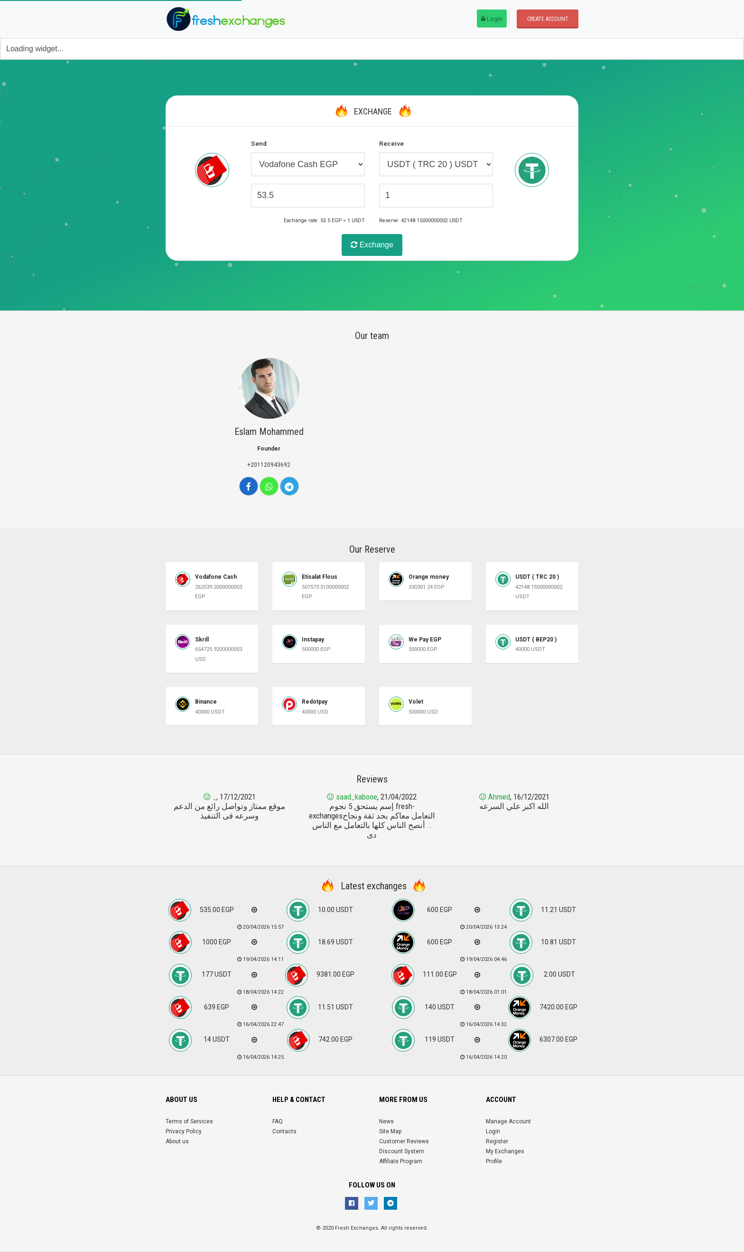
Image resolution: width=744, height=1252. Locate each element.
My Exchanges (505, 1151)
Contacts (284, 1131)
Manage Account (508, 1121)
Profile (494, 1161)
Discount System (401, 1151)
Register (497, 1141)
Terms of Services (189, 1121)
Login (491, 18)
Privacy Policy (184, 1131)
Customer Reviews (404, 1141)
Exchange (372, 245)
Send (259, 143)
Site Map (390, 1131)
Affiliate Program (400, 1161)
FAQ (277, 1121)
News (386, 1121)
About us (177, 1141)
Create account (547, 19)
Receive (391, 143)
